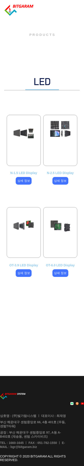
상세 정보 (23, 182)
